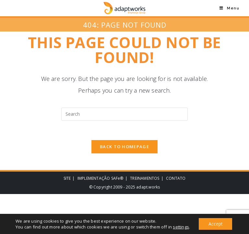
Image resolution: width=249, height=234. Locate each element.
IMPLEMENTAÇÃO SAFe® (100, 178)
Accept (215, 224)
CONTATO (175, 178)
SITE (67, 178)
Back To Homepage (124, 147)
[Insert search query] (124, 114)
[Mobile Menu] (229, 8)
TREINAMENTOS (144, 178)
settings (181, 227)
